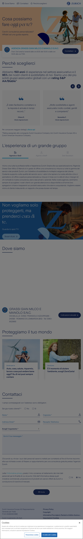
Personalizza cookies (32, 535)
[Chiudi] (79, 522)
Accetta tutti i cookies (49, 535)
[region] (41, 529)
